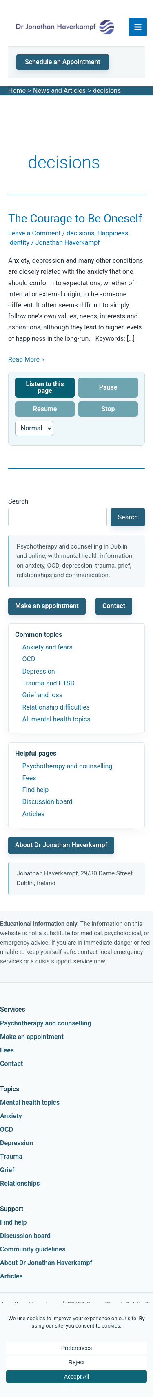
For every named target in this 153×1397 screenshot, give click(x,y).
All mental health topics (56, 719)
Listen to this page (45, 387)
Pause (108, 387)
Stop (108, 409)
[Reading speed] (34, 428)
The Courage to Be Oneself (75, 218)
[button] (62, 62)
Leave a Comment (34, 233)
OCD (28, 659)
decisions (80, 233)
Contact (113, 606)
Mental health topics (30, 1102)
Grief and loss (42, 695)
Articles (33, 814)
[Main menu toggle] (138, 27)
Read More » (26, 359)
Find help (35, 790)
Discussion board (47, 802)
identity (18, 242)
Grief (7, 1170)
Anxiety (11, 1116)
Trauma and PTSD (48, 683)
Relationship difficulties (56, 707)
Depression (38, 671)
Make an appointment (47, 606)
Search (18, 501)
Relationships (20, 1183)
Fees (29, 778)
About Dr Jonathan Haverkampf (61, 845)
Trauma (11, 1156)
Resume (45, 409)
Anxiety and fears (47, 647)
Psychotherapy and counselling (67, 766)
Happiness (112, 233)
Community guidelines (33, 1249)
